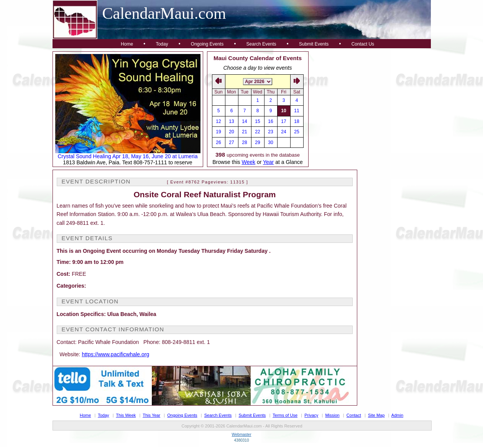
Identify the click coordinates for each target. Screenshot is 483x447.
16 (270, 121)
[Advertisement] (369, 99)
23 (270, 131)
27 (231, 142)
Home (127, 44)
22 (257, 131)
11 (296, 110)
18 (296, 121)
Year (268, 162)
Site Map (376, 415)
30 (270, 142)
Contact (354, 415)
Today (162, 44)
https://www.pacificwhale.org (115, 354)
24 (283, 131)
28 (244, 142)
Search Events (261, 44)
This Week (126, 415)
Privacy (311, 415)
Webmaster (241, 434)
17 (283, 121)
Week (248, 162)
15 (257, 121)
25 (296, 131)
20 (231, 131)
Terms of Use (285, 415)
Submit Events (314, 44)
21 (244, 131)
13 (231, 121)
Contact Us (363, 44)
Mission (332, 415)
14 (244, 121)
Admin (397, 415)
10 (283, 110)
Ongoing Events (207, 44)
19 (218, 131)
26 (218, 142)
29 (257, 142)
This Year (151, 415)
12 (218, 121)
